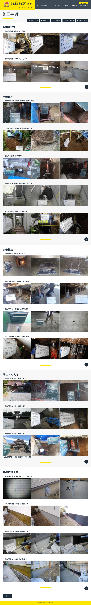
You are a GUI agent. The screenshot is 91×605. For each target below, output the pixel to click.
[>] (86, 87)
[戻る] (7, 596)
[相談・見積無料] (83, 3)
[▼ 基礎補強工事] (82, 20)
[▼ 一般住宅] (45, 20)
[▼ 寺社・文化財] (68, 20)
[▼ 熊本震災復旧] (33, 20)
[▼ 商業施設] (56, 20)
